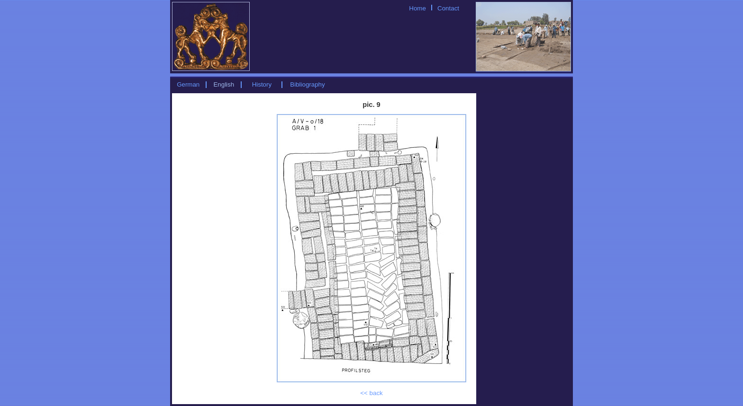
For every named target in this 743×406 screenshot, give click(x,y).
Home (417, 8)
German (188, 84)
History (262, 84)
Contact (448, 8)
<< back (371, 393)
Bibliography (307, 84)
